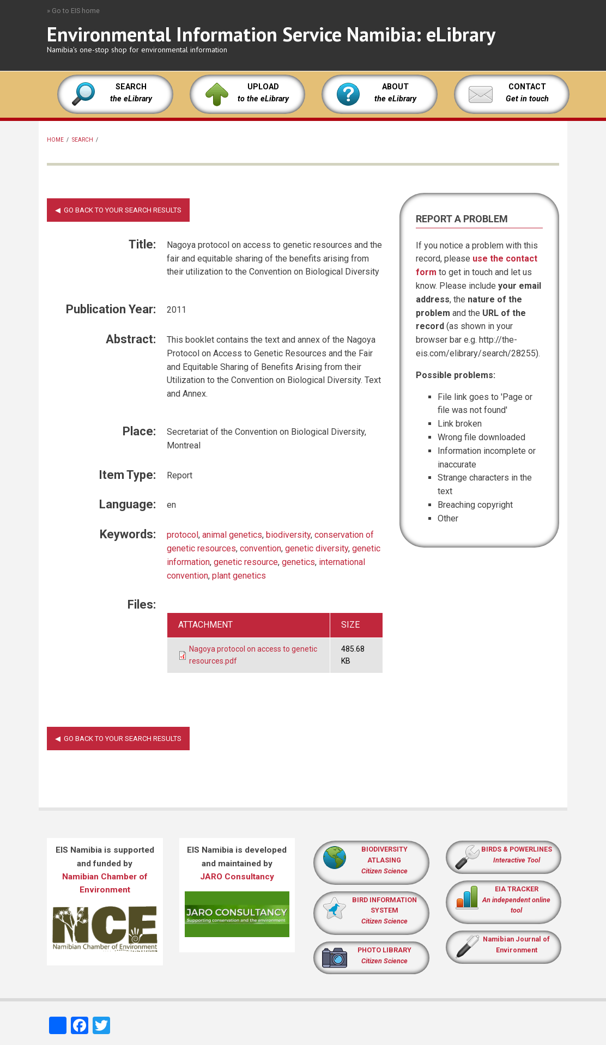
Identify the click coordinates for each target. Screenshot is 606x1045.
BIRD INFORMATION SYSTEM (384, 911)
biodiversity (288, 535)
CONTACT (527, 87)
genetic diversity (316, 548)
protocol (182, 535)
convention (260, 548)
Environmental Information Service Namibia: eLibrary (271, 34)
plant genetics (239, 575)
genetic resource (246, 562)
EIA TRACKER (516, 889)
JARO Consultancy (237, 877)
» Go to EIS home (73, 11)
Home (55, 140)
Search (82, 140)
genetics (298, 562)
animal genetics (232, 535)
